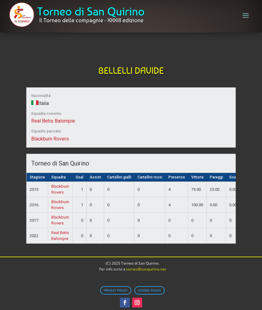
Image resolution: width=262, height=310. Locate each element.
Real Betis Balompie (53, 121)
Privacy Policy (116, 290)
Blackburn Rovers (50, 139)
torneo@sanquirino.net (146, 269)
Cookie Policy (149, 290)
